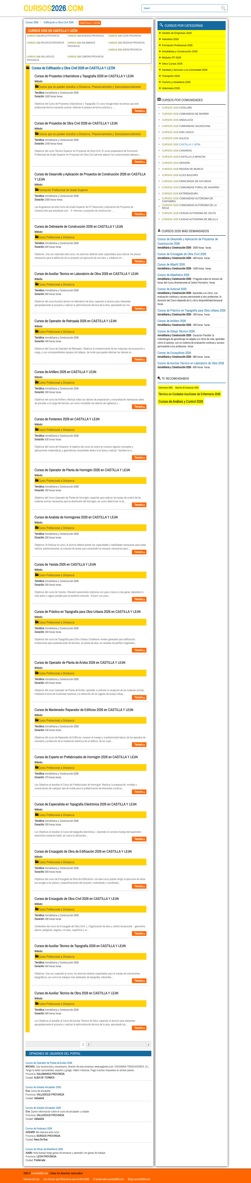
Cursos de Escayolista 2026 (174, 352)
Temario (139, 111)
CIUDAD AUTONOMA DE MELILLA (190, 219)
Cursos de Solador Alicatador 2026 (43, 1087)
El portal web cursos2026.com (108, 1179)
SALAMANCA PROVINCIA (81, 44)
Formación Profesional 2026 (177, 45)
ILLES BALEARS (180, 175)
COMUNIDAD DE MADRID (185, 113)
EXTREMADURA (180, 193)
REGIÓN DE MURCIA (182, 169)
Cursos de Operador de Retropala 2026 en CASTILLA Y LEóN (76, 320)
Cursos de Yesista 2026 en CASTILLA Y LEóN (65, 564)
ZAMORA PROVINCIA (86, 56)
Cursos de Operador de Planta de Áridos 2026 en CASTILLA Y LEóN (80, 662)
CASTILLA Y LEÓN (181, 144)
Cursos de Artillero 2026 (171, 320)
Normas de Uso (31, 1179)
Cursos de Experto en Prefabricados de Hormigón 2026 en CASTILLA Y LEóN (86, 756)
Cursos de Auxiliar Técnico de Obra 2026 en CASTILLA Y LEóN (76, 993)
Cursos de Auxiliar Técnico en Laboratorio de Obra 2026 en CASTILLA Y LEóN (86, 273)
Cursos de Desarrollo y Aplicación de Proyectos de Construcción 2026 (187, 241)
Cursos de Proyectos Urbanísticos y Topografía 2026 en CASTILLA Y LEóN (84, 75)
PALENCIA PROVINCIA (45, 42)
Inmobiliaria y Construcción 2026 (179, 51)
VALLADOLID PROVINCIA (40, 58)
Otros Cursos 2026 (172, 63)
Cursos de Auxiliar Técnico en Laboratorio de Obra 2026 (190, 363)
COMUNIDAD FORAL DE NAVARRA (190, 187)
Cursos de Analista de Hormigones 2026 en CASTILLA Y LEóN (76, 517)
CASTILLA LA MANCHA (183, 156)
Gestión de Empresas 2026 (177, 33)
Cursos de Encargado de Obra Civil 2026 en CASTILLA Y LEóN (77, 898)
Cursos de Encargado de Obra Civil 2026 (181, 254)
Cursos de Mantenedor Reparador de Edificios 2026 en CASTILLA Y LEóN (84, 709)
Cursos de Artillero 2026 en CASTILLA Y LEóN (65, 371)
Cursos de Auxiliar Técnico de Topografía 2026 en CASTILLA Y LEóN (80, 945)
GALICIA (175, 138)
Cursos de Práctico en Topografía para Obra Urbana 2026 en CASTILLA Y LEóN (88, 611)
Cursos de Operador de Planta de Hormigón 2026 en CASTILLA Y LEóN (82, 469)
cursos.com (54, 8)
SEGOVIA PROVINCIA (126, 42)
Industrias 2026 (170, 39)
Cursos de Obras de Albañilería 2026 (44, 1149)
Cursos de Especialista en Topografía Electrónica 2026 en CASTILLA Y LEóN (86, 804)
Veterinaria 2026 (171, 88)
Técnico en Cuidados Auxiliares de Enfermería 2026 (189, 394)
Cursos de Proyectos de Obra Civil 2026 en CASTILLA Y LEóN (76, 123)
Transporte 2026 (171, 76)
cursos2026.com (39, 1173)
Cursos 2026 (32, 22)
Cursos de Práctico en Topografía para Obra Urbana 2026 (191, 310)
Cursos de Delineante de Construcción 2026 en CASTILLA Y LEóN (79, 226)
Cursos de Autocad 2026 (171, 289)
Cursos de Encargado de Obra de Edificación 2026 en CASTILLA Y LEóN (83, 851)
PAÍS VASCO (178, 132)
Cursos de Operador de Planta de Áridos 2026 (49, 1063)
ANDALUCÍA (177, 120)
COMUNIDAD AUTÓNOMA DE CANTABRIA (187, 200)
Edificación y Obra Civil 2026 (59, 22)
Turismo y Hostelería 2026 (176, 82)
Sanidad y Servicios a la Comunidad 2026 (184, 69)
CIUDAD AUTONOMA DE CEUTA (189, 213)
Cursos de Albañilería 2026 (173, 274)
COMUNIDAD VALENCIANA (186, 126)
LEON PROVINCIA (124, 35)
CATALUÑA (177, 107)
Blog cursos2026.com (139, 1179)
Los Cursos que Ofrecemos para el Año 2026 (66, 1179)
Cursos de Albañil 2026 (171, 264)
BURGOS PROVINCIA (86, 35)
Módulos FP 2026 (171, 57)
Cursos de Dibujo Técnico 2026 (176, 331)
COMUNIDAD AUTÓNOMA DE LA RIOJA (189, 207)
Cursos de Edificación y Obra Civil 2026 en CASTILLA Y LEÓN (73, 68)
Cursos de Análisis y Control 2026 (180, 401)
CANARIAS (177, 150)
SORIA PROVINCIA (125, 49)
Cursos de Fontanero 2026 (39, 1128)
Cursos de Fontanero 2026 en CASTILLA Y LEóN (67, 419)
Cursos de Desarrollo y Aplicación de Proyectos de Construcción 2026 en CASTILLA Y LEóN (90, 177)
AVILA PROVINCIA (43, 35)
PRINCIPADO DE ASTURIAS (186, 181)
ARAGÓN (176, 162)
